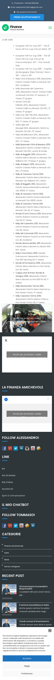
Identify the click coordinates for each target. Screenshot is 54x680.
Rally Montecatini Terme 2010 (30, 286)
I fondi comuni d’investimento (34, 621)
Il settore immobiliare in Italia (34, 605)
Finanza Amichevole (13, 546)
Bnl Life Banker (9, 475)
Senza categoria (12, 566)
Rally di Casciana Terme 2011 (29, 203)
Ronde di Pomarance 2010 (28, 263)
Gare (6, 552)
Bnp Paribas (7, 482)
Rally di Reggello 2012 (25, 184)
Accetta (27, 658)
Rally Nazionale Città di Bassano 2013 (33, 144)
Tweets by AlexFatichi (27, 355)
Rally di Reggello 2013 (25, 154)
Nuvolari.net (7, 489)
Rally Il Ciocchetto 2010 (26, 253)
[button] (50, 630)
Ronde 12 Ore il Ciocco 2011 (28, 213)
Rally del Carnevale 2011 (27, 233)
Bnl (3, 468)
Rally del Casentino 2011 (27, 223)
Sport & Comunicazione (13, 495)
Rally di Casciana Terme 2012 (29, 193)
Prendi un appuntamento (27, 17)
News (6, 559)
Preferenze (27, 673)
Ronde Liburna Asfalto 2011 (28, 243)
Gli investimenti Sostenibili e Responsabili (33, 587)
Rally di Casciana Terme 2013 (29, 174)
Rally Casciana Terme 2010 (28, 295)
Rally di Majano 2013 (25, 164)
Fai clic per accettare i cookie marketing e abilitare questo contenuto (27, 319)
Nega (27, 666)
